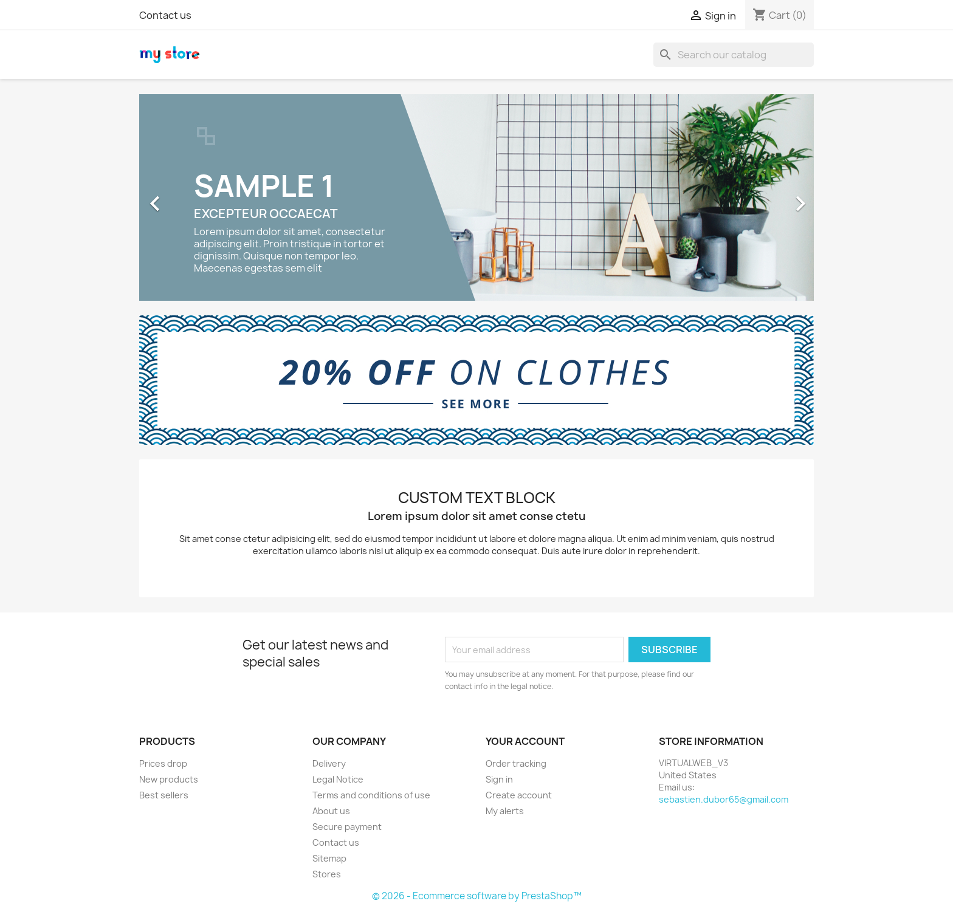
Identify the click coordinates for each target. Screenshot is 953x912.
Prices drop (163, 763)
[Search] (733, 55)
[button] (190, 197)
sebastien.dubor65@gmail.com (723, 799)
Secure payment (347, 826)
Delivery (329, 763)
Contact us (165, 15)
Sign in (499, 779)
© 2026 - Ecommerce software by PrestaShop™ (477, 896)
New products (168, 779)
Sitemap (329, 858)
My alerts (505, 811)
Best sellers (163, 795)
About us (331, 811)
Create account (519, 795)
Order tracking (516, 763)
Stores (326, 874)
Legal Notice (337, 779)
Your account (525, 741)
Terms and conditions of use (371, 795)
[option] (476, 197)
